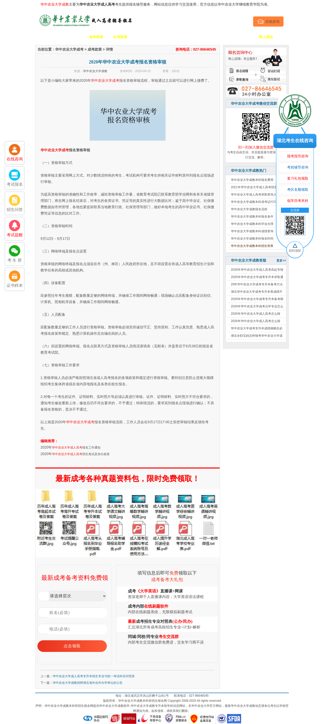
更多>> (281, 260)
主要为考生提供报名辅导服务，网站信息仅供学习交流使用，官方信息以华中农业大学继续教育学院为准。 (155, 4)
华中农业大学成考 (69, 49)
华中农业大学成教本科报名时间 (252, 238)
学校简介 (72, 37)
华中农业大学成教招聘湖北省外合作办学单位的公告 (88, 683)
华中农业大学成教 (95, 71)
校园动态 (169, 37)
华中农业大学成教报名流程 (249, 209)
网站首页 (47, 37)
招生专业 (144, 37)
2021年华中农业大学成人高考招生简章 (257, 187)
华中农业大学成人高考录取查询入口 (255, 194)
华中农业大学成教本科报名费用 (252, 180)
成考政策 (193, 37)
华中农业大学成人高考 (67, 447)
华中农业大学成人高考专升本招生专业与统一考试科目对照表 (94, 676)
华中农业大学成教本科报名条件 (252, 216)
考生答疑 (217, 37)
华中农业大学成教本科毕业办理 (252, 224)
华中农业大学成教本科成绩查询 (252, 231)
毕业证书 (242, 37)
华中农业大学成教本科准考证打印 (253, 202)
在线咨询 (268, 21)
